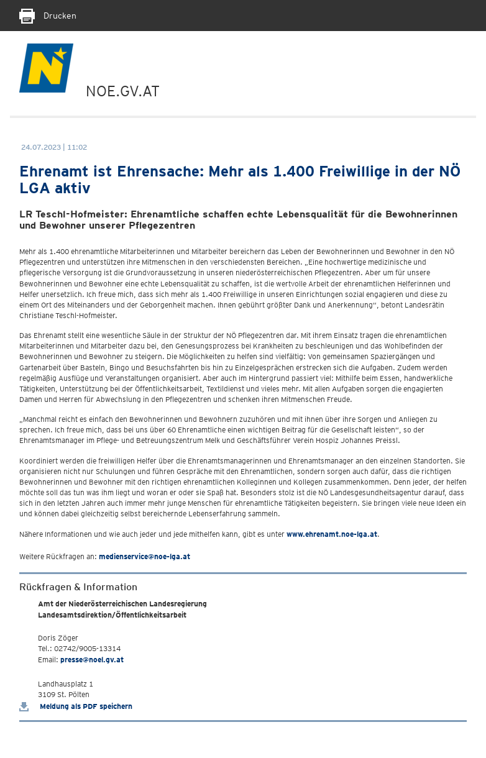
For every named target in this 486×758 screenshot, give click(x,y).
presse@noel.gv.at (92, 659)
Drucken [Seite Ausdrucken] (47, 16)
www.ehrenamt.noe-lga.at (332, 534)
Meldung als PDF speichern (75, 706)
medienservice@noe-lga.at (144, 556)
